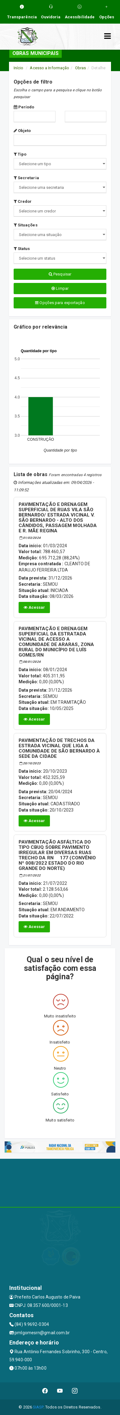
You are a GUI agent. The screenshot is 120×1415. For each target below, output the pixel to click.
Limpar (60, 288)
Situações (26, 225)
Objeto (22, 130)
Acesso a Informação (49, 68)
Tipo (20, 154)
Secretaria (26, 177)
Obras (80, 68)
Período (24, 107)
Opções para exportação (60, 302)
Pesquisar (60, 274)
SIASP (38, 1407)
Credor (23, 201)
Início (19, 68)
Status (22, 248)
